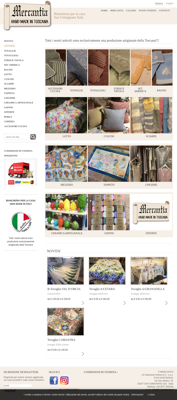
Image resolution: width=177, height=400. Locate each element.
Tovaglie (10, 50)
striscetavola (119, 90)
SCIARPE (151, 136)
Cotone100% (53, 294)
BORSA (8, 116)
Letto (8, 74)
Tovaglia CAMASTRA (61, 340)
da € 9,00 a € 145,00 (57, 350)
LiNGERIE (9, 98)
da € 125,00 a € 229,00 (58, 299)
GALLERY (131, 10)
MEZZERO (67, 184)
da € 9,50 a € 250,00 (141, 299)
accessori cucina (55, 90)
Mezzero (9, 88)
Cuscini (9, 79)
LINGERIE (151, 184)
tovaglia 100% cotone (58, 344)
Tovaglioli (11, 55)
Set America (12, 64)
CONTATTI (164, 10)
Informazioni (137, 394)
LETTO (67, 136)
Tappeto (9, 93)
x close (151, 394)
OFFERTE (151, 233)
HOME (104, 10)
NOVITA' (9, 41)
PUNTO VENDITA (147, 10)
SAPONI (109, 233)
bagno (161, 90)
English (169, 3)
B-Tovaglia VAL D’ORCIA (63, 289)
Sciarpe (9, 83)
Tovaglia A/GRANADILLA (148, 289)
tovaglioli (97, 90)
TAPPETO (109, 184)
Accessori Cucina (15, 126)
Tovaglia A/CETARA (102, 289)
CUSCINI (109, 136)
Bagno (8, 69)
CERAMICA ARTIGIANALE (66, 233)
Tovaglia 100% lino (98, 294)
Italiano (159, 3)
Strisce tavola (14, 60)
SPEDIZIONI (10, 155)
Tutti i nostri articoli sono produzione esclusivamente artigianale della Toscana (20, 241)
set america (140, 90)
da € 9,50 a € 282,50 (99, 299)
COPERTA (9, 121)
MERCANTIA (116, 10)
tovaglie (76, 90)
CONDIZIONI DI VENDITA (18, 150)
